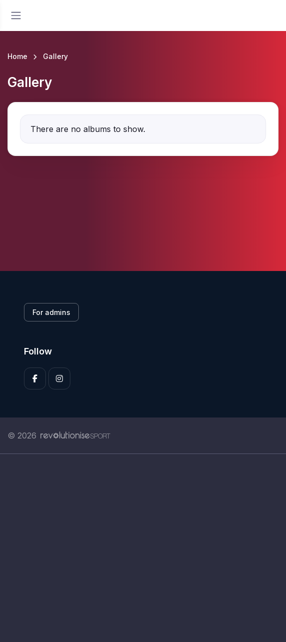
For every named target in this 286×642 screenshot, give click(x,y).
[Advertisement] (143, 548)
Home (17, 56)
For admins (51, 312)
